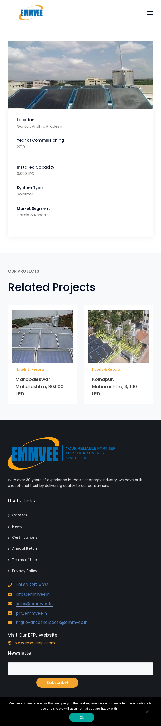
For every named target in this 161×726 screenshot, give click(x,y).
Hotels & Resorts (30, 369)
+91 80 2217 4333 (32, 585)
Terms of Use (24, 559)
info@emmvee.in (33, 594)
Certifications (24, 537)
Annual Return (25, 548)
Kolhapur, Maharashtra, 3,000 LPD (114, 386)
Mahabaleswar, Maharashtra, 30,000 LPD (39, 386)
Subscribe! (57, 682)
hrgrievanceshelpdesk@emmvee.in (51, 622)
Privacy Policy (24, 570)
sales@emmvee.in (34, 604)
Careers (19, 515)
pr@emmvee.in (31, 613)
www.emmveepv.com (35, 643)
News (17, 526)
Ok (81, 717)
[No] (147, 712)
